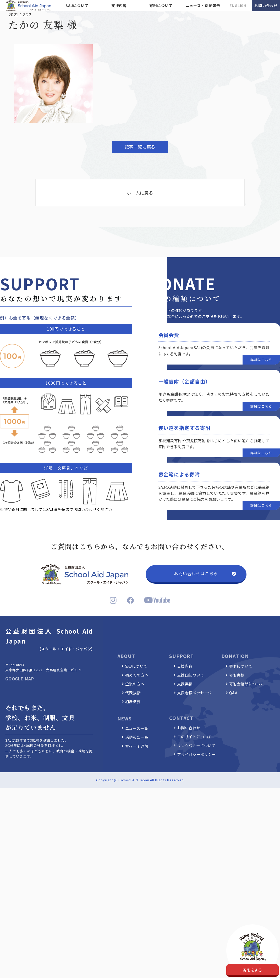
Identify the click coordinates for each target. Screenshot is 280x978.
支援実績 (185, 683)
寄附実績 (237, 675)
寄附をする (252, 970)
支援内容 (119, 5)
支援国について (190, 675)
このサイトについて (194, 736)
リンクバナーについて (196, 745)
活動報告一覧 (137, 737)
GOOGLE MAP (19, 678)
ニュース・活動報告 (203, 5)
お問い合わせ (266, 5)
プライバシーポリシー (196, 754)
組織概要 (133, 701)
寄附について (161, 5)
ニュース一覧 (136, 728)
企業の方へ (135, 683)
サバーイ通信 (136, 746)
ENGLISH (237, 5)
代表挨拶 (133, 692)
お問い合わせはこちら (196, 573)
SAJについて (77, 5)
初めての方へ (137, 675)
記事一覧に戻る (140, 147)
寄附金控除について (246, 683)
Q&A (233, 692)
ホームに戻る (140, 193)
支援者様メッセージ (194, 692)
